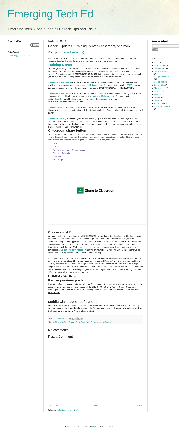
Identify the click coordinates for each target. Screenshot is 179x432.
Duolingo (57, 156)
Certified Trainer (55, 107)
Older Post (138, 406)
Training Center (60, 65)
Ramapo (108, 322)
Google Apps (85, 322)
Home (96, 406)
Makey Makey (159, 88)
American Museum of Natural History (69, 150)
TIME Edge (58, 159)
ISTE (96, 71)
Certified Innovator (56, 118)
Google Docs (159, 82)
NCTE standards (110, 71)
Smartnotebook (160, 91)
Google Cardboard (161, 72)
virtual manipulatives (162, 106)
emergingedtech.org (73, 52)
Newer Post (53, 406)
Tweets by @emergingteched (19, 56)
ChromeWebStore (61, 322)
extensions (158, 103)
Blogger (111, 426)
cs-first (156, 100)
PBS (55, 143)
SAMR (129, 85)
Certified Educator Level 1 (59, 82)
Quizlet (56, 147)
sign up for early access (72, 250)
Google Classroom (97, 322)
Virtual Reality (159, 94)
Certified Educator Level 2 (59, 93)
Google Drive (159, 85)
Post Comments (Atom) (68, 410)
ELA (156, 62)
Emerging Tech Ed (50, 14)
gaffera (94, 426)
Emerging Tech (74, 322)
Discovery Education (62, 153)
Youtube (157, 97)
